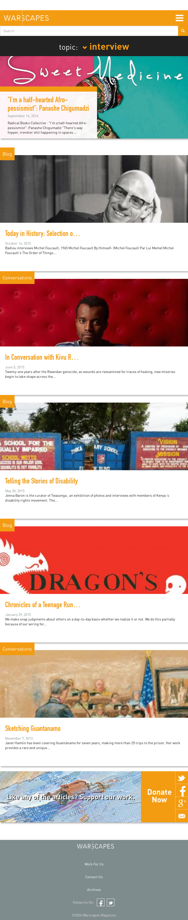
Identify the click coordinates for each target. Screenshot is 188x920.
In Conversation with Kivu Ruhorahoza (50, 358)
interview (105, 46)
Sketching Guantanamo (33, 729)
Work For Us (94, 864)
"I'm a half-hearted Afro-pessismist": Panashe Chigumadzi (48, 105)
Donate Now (159, 795)
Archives (94, 889)
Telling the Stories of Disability (41, 482)
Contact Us (94, 877)
